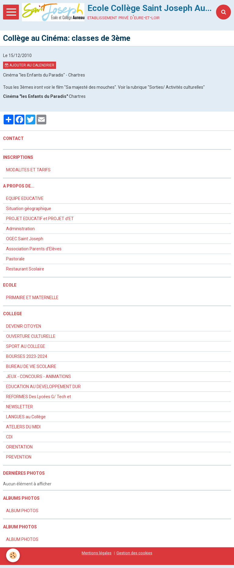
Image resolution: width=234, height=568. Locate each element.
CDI (9, 436)
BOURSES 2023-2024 (26, 356)
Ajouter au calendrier (29, 65)
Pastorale (15, 258)
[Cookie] (13, 555)
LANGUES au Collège (26, 416)
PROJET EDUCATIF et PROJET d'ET (40, 218)
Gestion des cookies (134, 553)
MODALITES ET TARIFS (28, 169)
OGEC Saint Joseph (24, 238)
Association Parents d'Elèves (34, 248)
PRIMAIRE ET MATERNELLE (32, 297)
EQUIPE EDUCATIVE (25, 198)
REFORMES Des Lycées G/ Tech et (38, 396)
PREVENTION (18, 457)
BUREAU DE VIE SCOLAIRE (31, 366)
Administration (20, 228)
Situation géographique (28, 208)
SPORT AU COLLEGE (25, 346)
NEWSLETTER (19, 406)
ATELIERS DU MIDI (23, 426)
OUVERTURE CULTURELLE (30, 336)
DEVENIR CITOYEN (23, 326)
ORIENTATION (19, 447)
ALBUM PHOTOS (22, 510)
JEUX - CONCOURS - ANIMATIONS (38, 376)
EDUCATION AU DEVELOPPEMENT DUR (43, 386)
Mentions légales (97, 553)
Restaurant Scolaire (25, 268)
